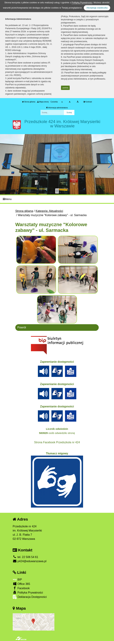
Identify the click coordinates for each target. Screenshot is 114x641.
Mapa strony (43, 102)
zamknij (65, 88)
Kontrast (87, 102)
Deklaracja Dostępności (30, 597)
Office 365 (21, 583)
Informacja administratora (57, 108)
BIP (17, 579)
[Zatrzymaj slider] (57, 191)
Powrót (21, 327)
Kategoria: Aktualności (49, 211)
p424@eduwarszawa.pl (29, 561)
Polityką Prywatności (82, 2)
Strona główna (28, 102)
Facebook (21, 588)
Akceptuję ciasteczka (96, 7)
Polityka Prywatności (28, 592)
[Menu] (57, 199)
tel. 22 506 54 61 (25, 557)
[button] (4, 164)
